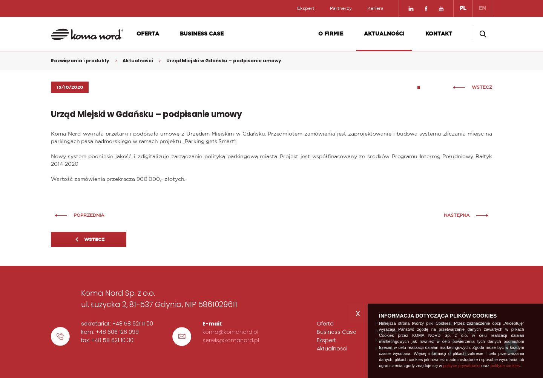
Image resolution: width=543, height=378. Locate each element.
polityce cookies (505, 365)
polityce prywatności (461, 365)
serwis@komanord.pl (230, 340)
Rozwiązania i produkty (80, 60)
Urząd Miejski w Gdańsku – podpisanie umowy (223, 60)
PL (463, 8)
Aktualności (384, 34)
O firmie (330, 34)
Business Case (202, 34)
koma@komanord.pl (230, 332)
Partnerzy (341, 8)
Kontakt (438, 34)
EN (482, 8)
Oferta (148, 34)
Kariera (375, 8)
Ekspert (305, 8)
